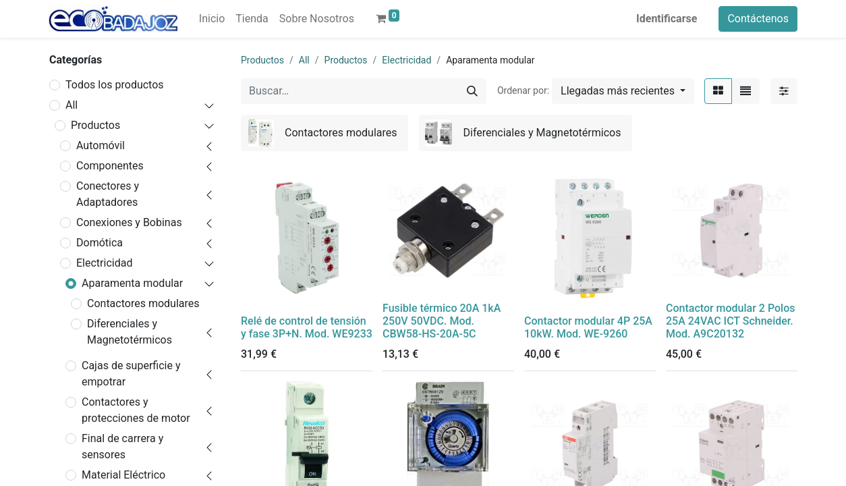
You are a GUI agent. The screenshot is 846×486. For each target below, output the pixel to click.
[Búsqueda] (472, 91)
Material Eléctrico (123, 474)
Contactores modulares (143, 303)
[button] (623, 91)
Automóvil (100, 145)
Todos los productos (114, 84)
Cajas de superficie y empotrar (131, 373)
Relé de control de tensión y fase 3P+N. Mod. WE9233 (306, 327)
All (71, 105)
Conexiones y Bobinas (129, 222)
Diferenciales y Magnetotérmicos (129, 331)
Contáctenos (758, 18)
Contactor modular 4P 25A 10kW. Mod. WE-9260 (588, 327)
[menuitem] (212, 18)
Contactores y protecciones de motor (136, 410)
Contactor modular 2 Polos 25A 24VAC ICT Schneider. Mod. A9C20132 (730, 321)
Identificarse (666, 18)
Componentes (110, 165)
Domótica (99, 242)
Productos (95, 125)
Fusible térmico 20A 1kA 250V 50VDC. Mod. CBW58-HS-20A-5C (442, 321)
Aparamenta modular (132, 283)
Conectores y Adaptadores (107, 194)
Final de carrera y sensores (122, 446)
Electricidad (104, 262)
